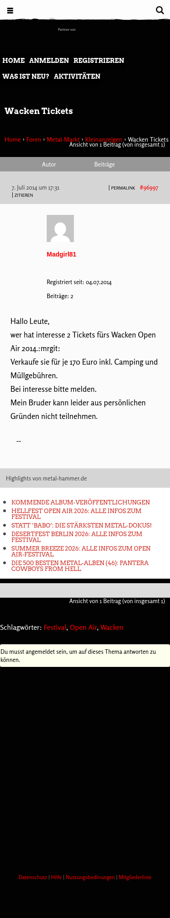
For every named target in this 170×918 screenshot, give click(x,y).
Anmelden (49, 60)
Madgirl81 (61, 254)
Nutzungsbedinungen (91, 877)
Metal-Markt (63, 139)
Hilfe (57, 877)
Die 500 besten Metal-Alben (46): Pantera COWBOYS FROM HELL (80, 566)
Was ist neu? (25, 76)
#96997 (149, 187)
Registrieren (98, 60)
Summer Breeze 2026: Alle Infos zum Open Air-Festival (81, 551)
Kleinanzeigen (103, 139)
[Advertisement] (85, 767)
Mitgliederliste (135, 877)
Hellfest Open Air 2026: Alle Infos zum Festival (76, 514)
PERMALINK (123, 187)
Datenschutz (34, 877)
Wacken (112, 627)
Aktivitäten (77, 76)
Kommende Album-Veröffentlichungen (80, 502)
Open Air (83, 627)
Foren (33, 139)
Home (13, 60)
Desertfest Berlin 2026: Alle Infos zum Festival (76, 537)
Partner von (67, 29)
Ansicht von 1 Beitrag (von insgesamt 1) (117, 144)
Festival (55, 627)
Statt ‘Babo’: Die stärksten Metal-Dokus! (81, 525)
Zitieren (24, 195)
